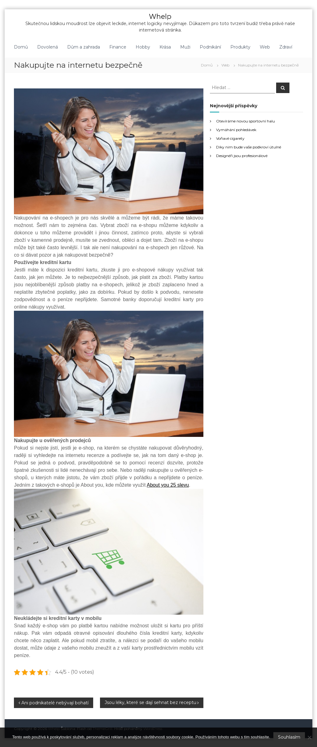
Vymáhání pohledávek (236, 129)
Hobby (143, 46)
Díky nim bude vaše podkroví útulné (248, 146)
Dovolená (47, 46)
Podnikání (210, 46)
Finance (117, 46)
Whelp (160, 16)
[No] (309, 737)
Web (265, 46)
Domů (21, 46)
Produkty (240, 46)
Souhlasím (289, 737)
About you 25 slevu (168, 484)
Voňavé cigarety (230, 138)
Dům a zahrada (83, 46)
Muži (185, 46)
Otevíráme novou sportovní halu (245, 120)
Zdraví (285, 46)
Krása (165, 46)
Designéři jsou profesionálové (241, 155)
